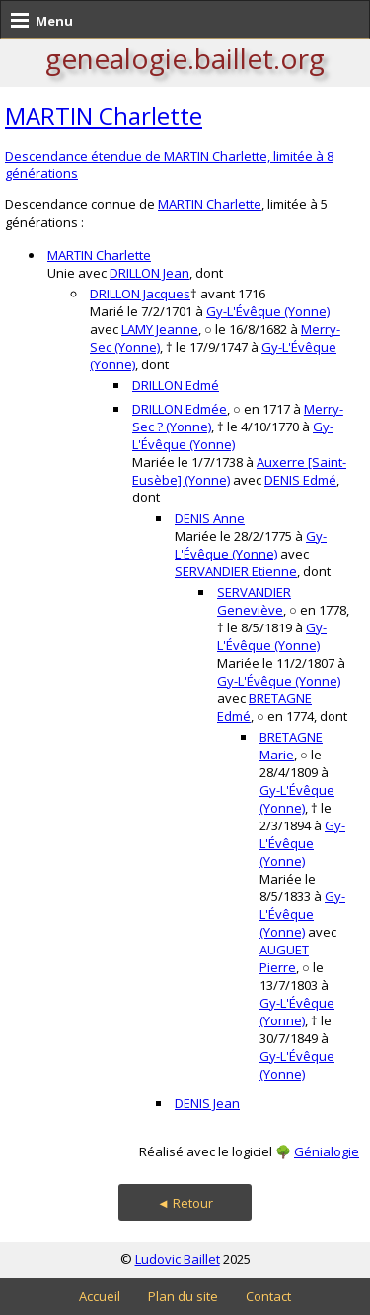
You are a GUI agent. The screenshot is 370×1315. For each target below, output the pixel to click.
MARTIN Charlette (103, 115)
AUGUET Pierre (284, 958)
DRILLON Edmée (179, 409)
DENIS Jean (207, 1103)
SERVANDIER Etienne (236, 571)
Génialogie (326, 1151)
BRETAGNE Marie (291, 745)
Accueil (99, 1296)
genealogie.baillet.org (185, 58)
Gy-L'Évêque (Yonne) (268, 311)
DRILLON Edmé (175, 385)
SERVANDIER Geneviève (254, 601)
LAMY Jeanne (159, 329)
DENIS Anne (210, 518)
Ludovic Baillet (177, 1259)
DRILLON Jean (149, 273)
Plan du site (183, 1296)
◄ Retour (185, 1203)
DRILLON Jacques (140, 293)
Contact (268, 1296)
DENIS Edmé (300, 480)
